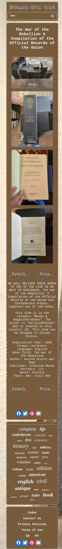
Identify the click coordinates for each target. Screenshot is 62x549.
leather (33, 452)
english (25, 481)
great (24, 496)
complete (27, 429)
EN (28, 536)
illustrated (19, 453)
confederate (21, 435)
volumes (24, 462)
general (14, 497)
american (37, 474)
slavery (41, 440)
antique (23, 488)
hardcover (22, 457)
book (48, 495)
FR (37, 536)
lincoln (39, 435)
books (29, 469)
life (43, 429)
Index (32, 512)
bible (34, 448)
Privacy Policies (32, 524)
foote (36, 489)
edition (44, 468)
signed (34, 457)
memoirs (46, 490)
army (46, 463)
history (21, 446)
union (19, 441)
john (32, 500)
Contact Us (32, 518)
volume (17, 469)
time (50, 435)
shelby (37, 462)
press (45, 457)
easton (22, 475)
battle (45, 452)
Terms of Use (32, 530)
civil (42, 481)
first (28, 440)
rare (36, 495)
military (45, 447)
